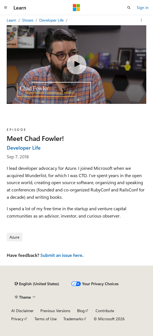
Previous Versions (55, 310)
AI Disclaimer (22, 310)
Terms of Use (45, 318)
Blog (81, 310)
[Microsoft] (76, 7)
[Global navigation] (5, 8)
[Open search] (129, 8)
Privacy (17, 318)
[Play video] (76, 64)
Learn (12, 20)
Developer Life (52, 20)
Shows (28, 20)
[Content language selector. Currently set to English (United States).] (36, 283)
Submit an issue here (61, 255)
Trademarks (73, 318)
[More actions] (141, 20)
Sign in (143, 7)
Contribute (105, 310)
